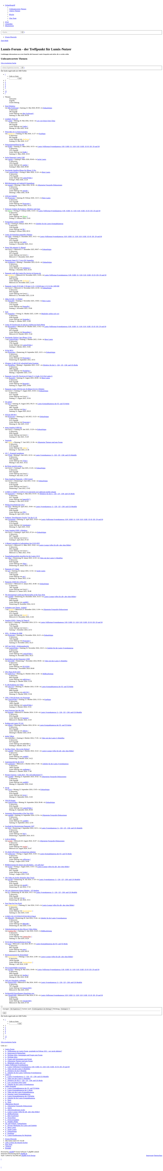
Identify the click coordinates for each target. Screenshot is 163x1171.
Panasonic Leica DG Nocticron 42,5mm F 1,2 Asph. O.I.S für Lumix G (28, 376)
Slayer (10, 211)
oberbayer (11, 134)
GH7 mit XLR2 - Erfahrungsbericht (17, 646)
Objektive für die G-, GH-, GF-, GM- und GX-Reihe (60, 365)
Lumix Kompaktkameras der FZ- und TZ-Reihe (53, 404)
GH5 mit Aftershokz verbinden (15, 980)
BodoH (11, 609)
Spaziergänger (12, 905)
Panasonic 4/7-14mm (12, 569)
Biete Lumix (46, 172)
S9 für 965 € (9, 350)
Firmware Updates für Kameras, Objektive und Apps (22, 209)
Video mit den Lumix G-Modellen (51, 558)
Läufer (10, 121)
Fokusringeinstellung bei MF (14, 145)
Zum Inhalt (4, 40)
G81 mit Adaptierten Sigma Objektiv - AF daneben (22, 890)
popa (9, 944)
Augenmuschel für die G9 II (14, 762)
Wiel (9, 828)
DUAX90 (11, 661)
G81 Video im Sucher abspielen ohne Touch (19, 878)
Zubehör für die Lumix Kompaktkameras (49, 224)
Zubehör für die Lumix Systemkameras (60, 648)
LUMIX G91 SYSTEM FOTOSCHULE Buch (20, 916)
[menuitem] (17, 9)
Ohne (10, 558)
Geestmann (11, 519)
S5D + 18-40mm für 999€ (13, 633)
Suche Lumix (41, 159)
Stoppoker (11, 314)
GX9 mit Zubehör (11, 196)
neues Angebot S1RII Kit (13, 427)
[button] (5, 74)
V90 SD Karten (10, 800)
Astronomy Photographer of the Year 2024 (19, 813)
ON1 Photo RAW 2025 (12, 672)
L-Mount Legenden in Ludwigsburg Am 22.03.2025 (22, 543)
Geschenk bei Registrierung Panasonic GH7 (19, 826)
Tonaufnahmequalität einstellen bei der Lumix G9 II (22, 556)
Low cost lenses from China (45, 121)
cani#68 (10, 596)
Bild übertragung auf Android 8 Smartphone (19, 183)
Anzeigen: (12, 1009)
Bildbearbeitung (48, 674)
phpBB (11, 1152)
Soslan (10, 867)
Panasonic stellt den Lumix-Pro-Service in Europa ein (23, 273)
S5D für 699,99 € (11, 415)
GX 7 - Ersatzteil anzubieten (14, 453)
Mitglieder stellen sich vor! (50, 314)
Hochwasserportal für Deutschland (16, 955)
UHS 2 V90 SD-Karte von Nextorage (17, 697)
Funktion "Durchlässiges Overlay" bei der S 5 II (21, 517)
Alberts (10, 725)
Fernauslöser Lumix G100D (14, 222)
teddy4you (11, 674)
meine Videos (9, 736)
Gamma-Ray (12, 931)
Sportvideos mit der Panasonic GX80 (17, 659)
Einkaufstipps (47, 108)
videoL (10, 442)
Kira (9, 404)
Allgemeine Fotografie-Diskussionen (50, 185)
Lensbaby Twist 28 (11, 119)
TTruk (10, 455)
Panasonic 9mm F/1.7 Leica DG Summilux (19, 260)
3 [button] (5, 84)
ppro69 (10, 879)
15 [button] (6, 91)
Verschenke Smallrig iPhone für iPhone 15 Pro (20, 170)
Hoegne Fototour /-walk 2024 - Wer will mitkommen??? (24, 775)
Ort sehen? (8, 402)
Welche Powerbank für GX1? (15, 505)
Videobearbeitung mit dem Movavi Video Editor (21, 929)
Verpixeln (8, 440)
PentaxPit (11, 301)
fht (9, 224)
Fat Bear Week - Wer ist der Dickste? (17, 749)
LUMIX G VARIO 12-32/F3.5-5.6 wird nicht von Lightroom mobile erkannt (30, 492)
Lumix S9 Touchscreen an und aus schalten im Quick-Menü (25, 325)
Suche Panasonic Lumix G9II (15, 157)
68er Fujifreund (13, 108)
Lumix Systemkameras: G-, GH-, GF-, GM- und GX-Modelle (56, 455)
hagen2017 (11, 494)
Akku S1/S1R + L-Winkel (13, 299)
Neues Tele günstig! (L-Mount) (15, 247)
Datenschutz (158, 1155)
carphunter (11, 764)
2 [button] (5, 82)
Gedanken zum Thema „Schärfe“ (16, 607)
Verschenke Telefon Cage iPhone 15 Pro (18, 337)
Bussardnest (12, 326)
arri (9, 571)
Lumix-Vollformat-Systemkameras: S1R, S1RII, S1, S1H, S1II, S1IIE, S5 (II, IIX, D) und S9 (69, 146)
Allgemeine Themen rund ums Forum (49, 442)
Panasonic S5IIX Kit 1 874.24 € (15, 582)
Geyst (10, 789)
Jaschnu (10, 969)
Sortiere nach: (37, 1009)
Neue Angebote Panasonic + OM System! (19, 479)
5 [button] (5, 88)
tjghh (9, 236)
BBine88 (11, 918)
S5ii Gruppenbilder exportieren (15, 968)
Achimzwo (11, 262)
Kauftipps (42, 134)
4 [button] (5, 86)
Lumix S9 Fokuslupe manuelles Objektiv (18, 235)
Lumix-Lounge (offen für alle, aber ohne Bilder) (55, 545)
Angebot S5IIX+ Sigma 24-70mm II (17, 620)
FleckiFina (11, 365)
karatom (10, 712)
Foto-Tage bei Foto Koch (13, 903)
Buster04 (12, 378)
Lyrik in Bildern (10, 839)
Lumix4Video (13, 172)
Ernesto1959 (12, 982)
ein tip (7, 788)
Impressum (150, 1155)
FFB (9, 506)
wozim (10, 841)
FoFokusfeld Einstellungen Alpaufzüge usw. (19, 993)
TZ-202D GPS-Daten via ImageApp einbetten (20, 852)
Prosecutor (11, 198)
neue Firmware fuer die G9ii (14, 710)
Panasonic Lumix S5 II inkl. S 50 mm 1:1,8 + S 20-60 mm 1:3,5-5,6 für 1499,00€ (32, 286)
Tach (6, 312)
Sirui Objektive (10, 106)
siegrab (10, 185)
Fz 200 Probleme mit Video (14, 685)
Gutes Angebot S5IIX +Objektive (16, 530)
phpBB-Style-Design (28, 1155)
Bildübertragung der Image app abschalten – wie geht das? (24, 865)
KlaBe (10, 146)
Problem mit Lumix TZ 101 (14, 723)
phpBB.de (23, 1154)
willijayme (11, 854)
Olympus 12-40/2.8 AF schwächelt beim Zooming (21, 363)
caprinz (10, 159)
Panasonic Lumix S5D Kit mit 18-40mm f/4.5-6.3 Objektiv (24, 389)
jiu (9, 892)
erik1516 (11, 686)
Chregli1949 (12, 995)
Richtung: (61, 1009)
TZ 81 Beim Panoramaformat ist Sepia (18, 942)
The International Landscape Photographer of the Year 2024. (25, 595)
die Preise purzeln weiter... (14, 466)
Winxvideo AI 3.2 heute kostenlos (16, 132)
